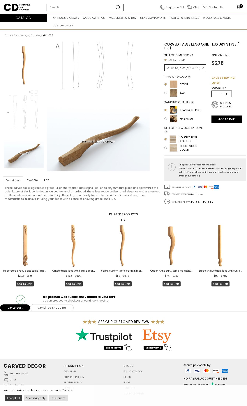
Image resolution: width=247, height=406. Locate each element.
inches (170, 59)
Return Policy (73, 382)
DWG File (32, 180)
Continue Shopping (52, 308)
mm (181, 59)
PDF (46, 180)
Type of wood (176, 77)
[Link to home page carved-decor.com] (34, 367)
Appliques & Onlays (66, 18)
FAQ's (127, 377)
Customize (59, 398)
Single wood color (180, 147)
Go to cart (15, 308)
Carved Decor (13, 5)
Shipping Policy (74, 377)
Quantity (218, 88)
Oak (174, 93)
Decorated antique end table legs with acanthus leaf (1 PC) (38, 271)
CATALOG (23, 17)
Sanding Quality (177, 102)
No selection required (180, 139)
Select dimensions (178, 58)
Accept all (13, 398)
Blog (127, 382)
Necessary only (35, 398)
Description (13, 180)
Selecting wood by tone (183, 128)
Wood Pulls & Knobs (217, 18)
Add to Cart (227, 119)
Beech (176, 84)
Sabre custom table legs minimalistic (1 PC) (127, 271)
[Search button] (118, 7)
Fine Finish (178, 118)
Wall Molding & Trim (122, 18)
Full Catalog (133, 371)
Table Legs (37, 35)
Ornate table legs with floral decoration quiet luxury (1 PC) (86, 271)
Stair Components (153, 18)
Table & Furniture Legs (184, 18)
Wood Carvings (94, 18)
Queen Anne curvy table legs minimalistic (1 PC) (178, 271)
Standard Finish (182, 110)
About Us (70, 371)
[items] (240, 7)
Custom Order (63, 25)
